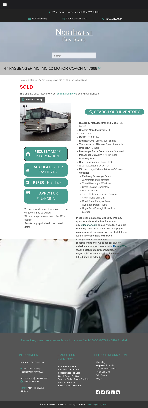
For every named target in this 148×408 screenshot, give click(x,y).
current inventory (66, 93)
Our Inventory (114, 112)
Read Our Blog (103, 372)
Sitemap (91, 404)
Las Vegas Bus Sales (106, 368)
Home (23, 80)
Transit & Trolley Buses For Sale (73, 379)
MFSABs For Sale (66, 382)
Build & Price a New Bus (69, 385)
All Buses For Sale (67, 366)
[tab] (46, 154)
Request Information (76, 18)
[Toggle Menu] (5, 4)
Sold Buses (32, 80)
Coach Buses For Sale (68, 376)
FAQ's (99, 378)
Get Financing (39, 18)
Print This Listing (32, 99)
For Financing (42, 196)
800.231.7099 (114, 18)
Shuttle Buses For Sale (69, 369)
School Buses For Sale (69, 373)
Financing (100, 362)
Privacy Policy (102, 404)
